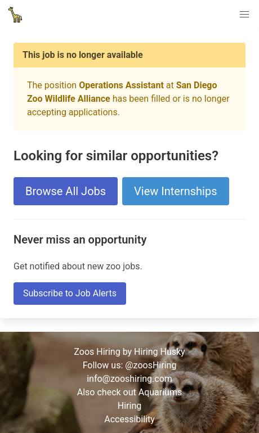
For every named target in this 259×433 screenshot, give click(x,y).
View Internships (175, 191)
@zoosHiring (150, 365)
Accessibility (129, 419)
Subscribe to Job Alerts (70, 293)
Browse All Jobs (65, 191)
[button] (244, 14)
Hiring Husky (159, 351)
